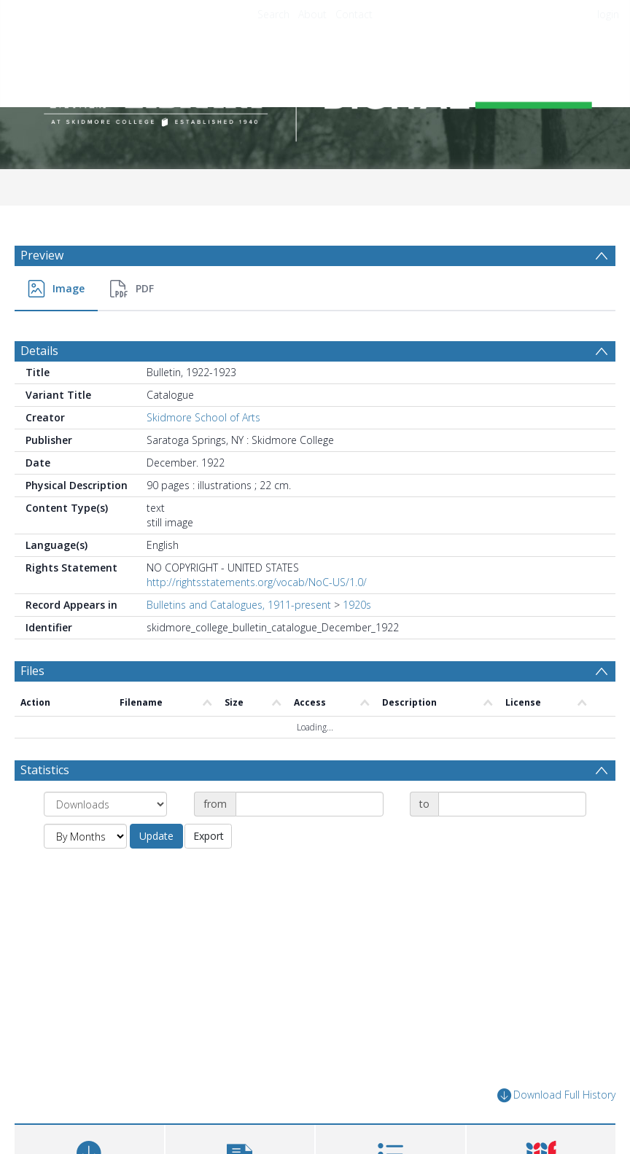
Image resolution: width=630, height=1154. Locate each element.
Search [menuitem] (273, 14)
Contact (354, 14)
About (312, 14)
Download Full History (556, 1095)
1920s (357, 605)
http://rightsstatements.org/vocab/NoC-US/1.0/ (257, 582)
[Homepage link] (315, 92)
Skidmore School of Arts (203, 417)
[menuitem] (56, 289)
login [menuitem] (608, 14)
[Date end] (512, 804)
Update (156, 836)
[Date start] (310, 804)
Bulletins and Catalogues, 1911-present (239, 605)
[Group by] (105, 804)
